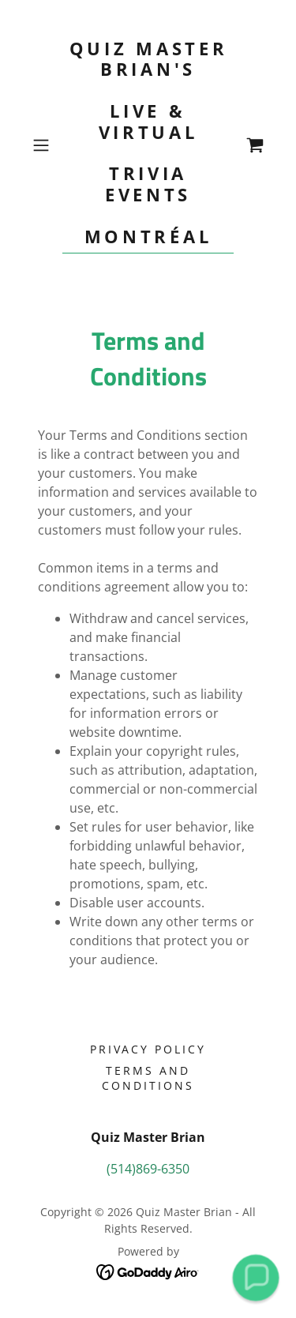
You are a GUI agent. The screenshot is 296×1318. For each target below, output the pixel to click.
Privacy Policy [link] (148, 1049)
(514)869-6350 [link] (148, 1168)
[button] (43, 145)
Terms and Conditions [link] (148, 1078)
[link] (148, 145)
